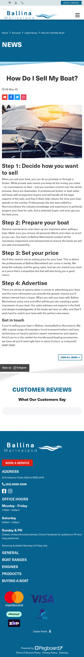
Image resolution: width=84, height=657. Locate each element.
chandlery (43, 337)
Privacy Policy (49, 652)
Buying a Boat (15, 580)
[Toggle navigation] (77, 15)
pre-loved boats (45, 329)
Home (5, 32)
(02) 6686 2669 (14, 484)
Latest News (30, 32)
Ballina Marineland (64, 325)
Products (12, 573)
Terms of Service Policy (28, 652)
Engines (10, 566)
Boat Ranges (14, 559)
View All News (70, 357)
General (10, 552)
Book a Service (17, 463)
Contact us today (61, 341)
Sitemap (63, 652)
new (29, 329)
